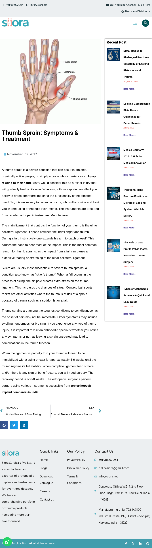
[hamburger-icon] (135, 23)
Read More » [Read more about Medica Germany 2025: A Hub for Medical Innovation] (129, 175)
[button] (4, 425)
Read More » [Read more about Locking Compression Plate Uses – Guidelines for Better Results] (129, 135)
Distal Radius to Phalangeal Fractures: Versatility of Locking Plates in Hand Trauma (136, 63)
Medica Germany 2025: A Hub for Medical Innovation (134, 156)
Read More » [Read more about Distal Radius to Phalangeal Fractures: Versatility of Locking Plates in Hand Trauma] (129, 89)
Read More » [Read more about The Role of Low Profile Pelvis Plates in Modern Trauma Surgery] (129, 274)
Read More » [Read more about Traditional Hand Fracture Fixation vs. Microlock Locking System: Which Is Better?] (129, 227)
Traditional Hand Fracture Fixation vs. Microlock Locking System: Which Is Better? (135, 202)
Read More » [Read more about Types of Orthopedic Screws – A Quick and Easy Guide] (129, 314)
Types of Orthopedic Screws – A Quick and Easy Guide (136, 295)
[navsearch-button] (145, 23)
